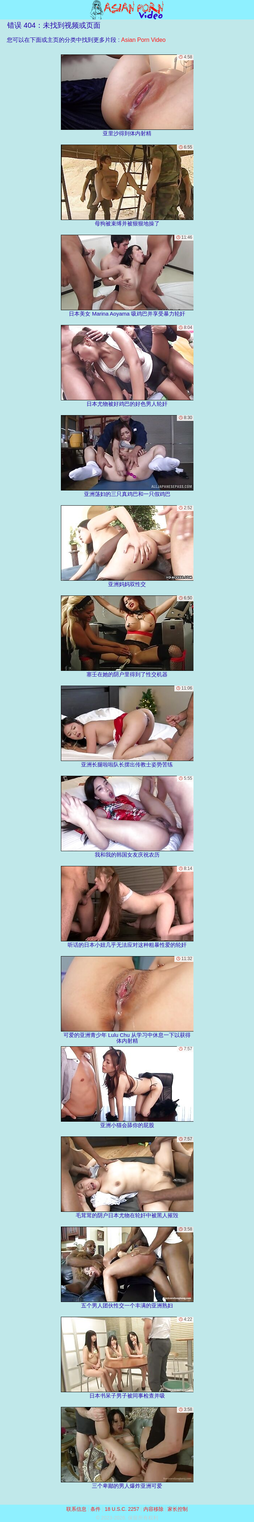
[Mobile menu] (6, 10)
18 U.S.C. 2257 (122, 1509)
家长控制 (178, 1509)
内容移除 (153, 1509)
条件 (95, 1509)
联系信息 (76, 1509)
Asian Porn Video (143, 40)
